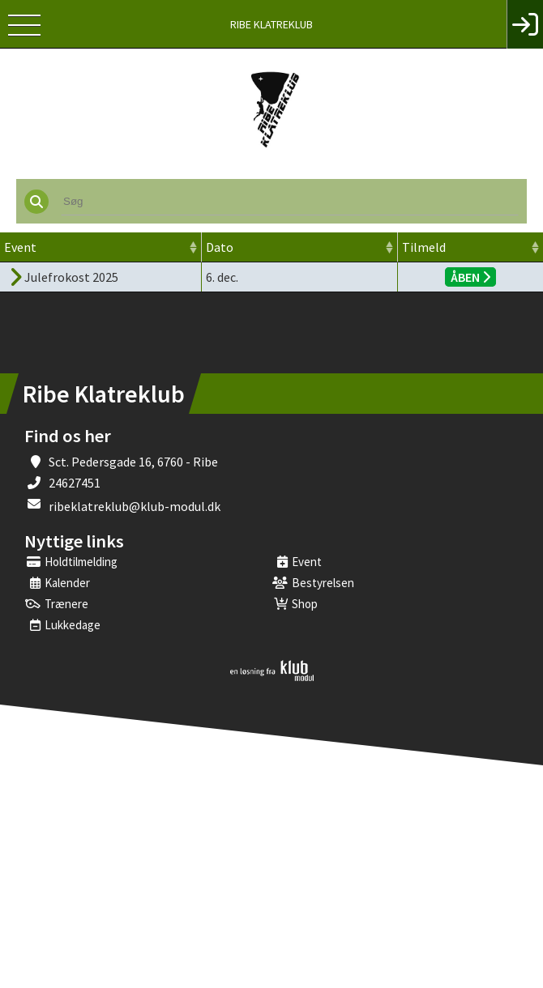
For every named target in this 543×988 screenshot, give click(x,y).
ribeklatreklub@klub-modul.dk (134, 506)
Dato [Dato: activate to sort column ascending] (219, 247)
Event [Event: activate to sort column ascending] (20, 247)
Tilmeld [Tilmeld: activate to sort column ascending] (424, 247)
